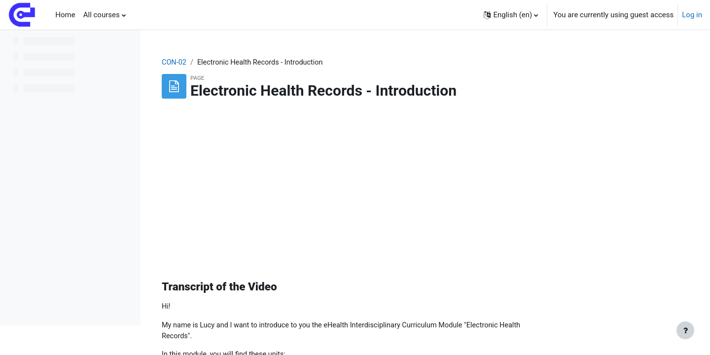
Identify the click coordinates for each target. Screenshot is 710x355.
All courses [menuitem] (101, 14)
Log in (692, 14)
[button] (511, 15)
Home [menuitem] (65, 14)
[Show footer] (685, 330)
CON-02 (237, 62)
